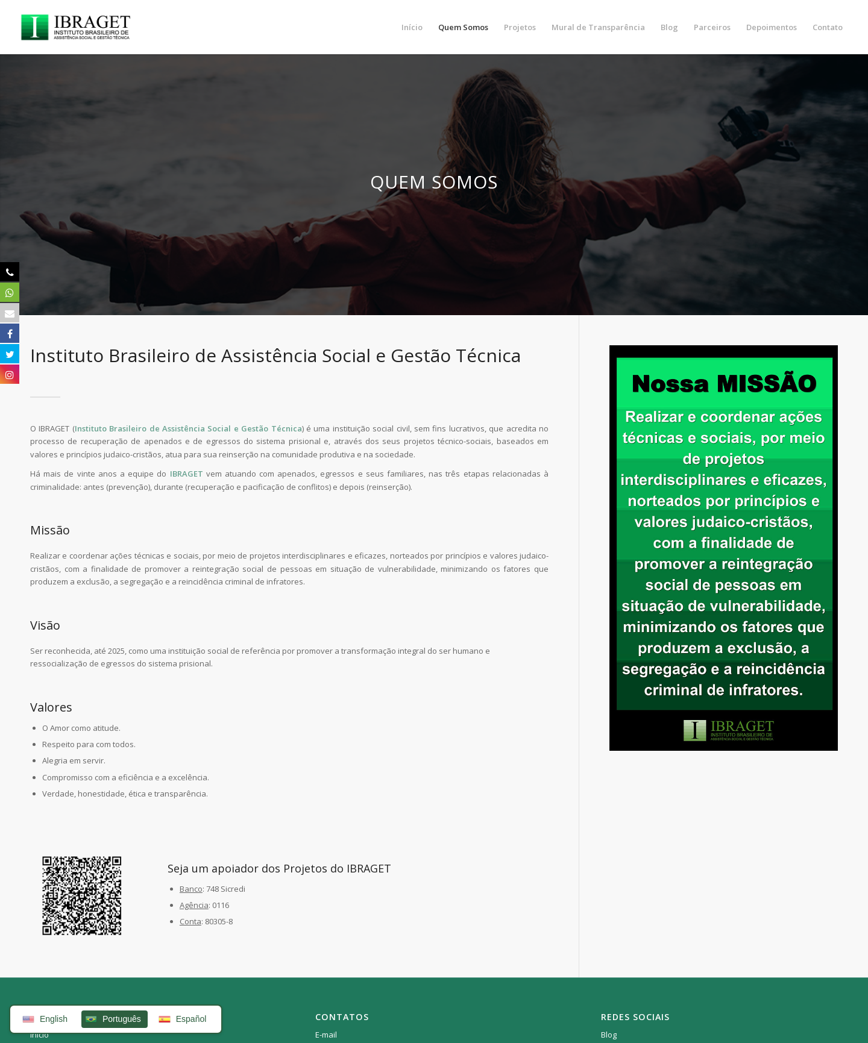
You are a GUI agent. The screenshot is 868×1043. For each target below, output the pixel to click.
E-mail (326, 1034)
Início (39, 1034)
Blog (609, 1034)
